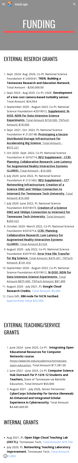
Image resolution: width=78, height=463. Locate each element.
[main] (39, 25)
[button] (3, 4)
